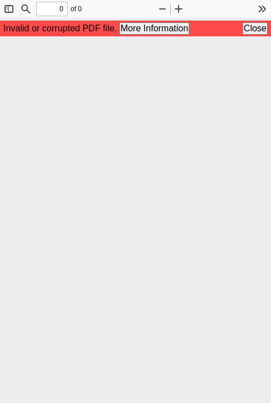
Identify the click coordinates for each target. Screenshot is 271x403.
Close (255, 28)
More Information (154, 28)
